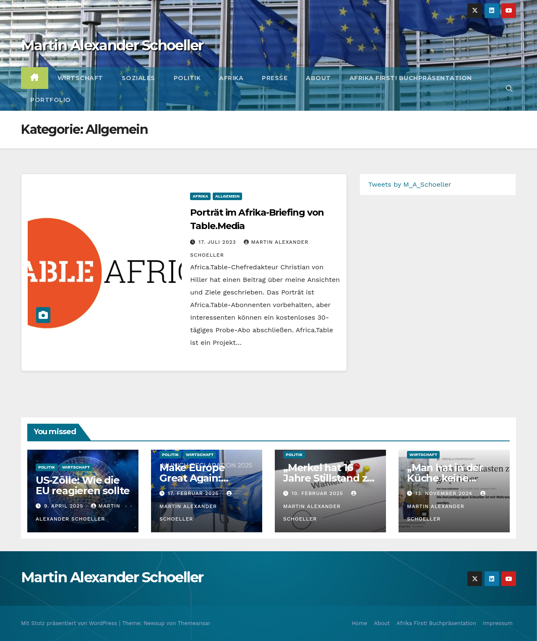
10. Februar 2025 (318, 493)
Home (359, 623)
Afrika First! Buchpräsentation (410, 78)
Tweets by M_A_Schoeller (409, 184)
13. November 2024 (444, 493)
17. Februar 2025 (194, 493)
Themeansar (194, 623)
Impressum (498, 623)
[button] (509, 89)
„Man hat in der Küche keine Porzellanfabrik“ (447, 478)
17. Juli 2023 (218, 242)
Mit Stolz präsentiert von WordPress (70, 623)
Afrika (231, 78)
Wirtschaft (80, 78)
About (318, 78)
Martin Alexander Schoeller (112, 45)
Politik (187, 78)
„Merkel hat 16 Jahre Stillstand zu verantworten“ (328, 478)
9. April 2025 (65, 506)
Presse (274, 78)
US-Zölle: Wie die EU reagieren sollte (83, 485)
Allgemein (227, 196)
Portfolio (50, 100)
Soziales (138, 78)
